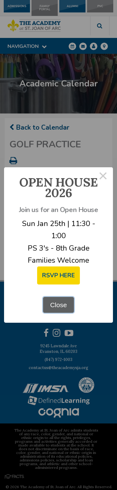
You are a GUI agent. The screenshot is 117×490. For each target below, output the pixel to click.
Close (58, 304)
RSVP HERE (58, 275)
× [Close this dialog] (103, 177)
